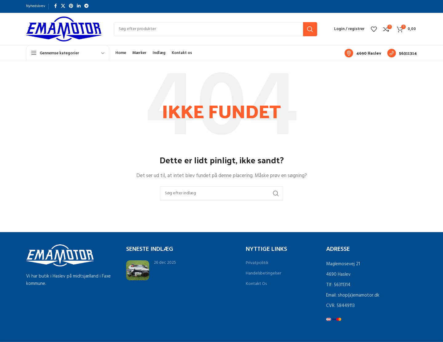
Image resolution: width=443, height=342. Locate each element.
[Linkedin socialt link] (78, 6)
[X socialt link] (63, 6)
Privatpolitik (257, 262)
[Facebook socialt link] (55, 6)
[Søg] (215, 29)
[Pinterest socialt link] (71, 6)
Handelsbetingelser (263, 273)
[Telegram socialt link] (86, 6)
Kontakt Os (256, 283)
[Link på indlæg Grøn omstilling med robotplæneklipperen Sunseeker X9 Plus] (137, 270)
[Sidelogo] (64, 29)
